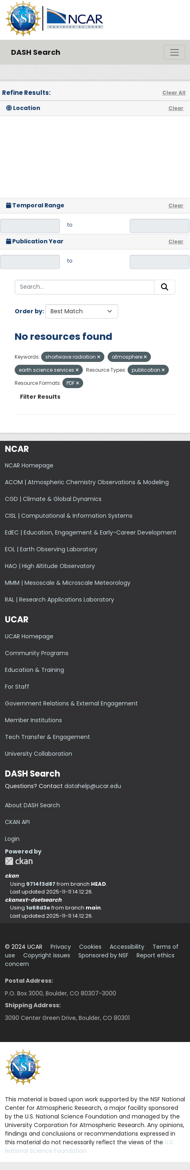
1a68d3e (38, 908)
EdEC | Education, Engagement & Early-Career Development (91, 532)
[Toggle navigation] (174, 52)
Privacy (61, 947)
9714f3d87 (40, 884)
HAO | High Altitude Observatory (50, 566)
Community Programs (36, 653)
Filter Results (40, 397)
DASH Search (35, 52)
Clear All (174, 92)
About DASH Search (32, 805)
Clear (175, 108)
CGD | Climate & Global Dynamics (53, 499)
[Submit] (164, 287)
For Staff (17, 687)
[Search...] (85, 287)
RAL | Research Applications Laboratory (59, 599)
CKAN (19, 861)
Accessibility (127, 947)
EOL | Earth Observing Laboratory (51, 549)
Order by (28, 311)
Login (12, 839)
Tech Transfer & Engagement (47, 737)
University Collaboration (38, 754)
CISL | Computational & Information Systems (69, 516)
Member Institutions (33, 720)
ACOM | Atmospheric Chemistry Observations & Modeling (87, 482)
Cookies (90, 947)
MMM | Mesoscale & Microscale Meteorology (67, 583)
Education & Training (34, 670)
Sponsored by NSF (103, 955)
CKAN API (17, 822)
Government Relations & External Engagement (71, 703)
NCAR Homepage (29, 465)
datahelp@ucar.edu (92, 786)
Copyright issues (46, 955)
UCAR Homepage (29, 636)
